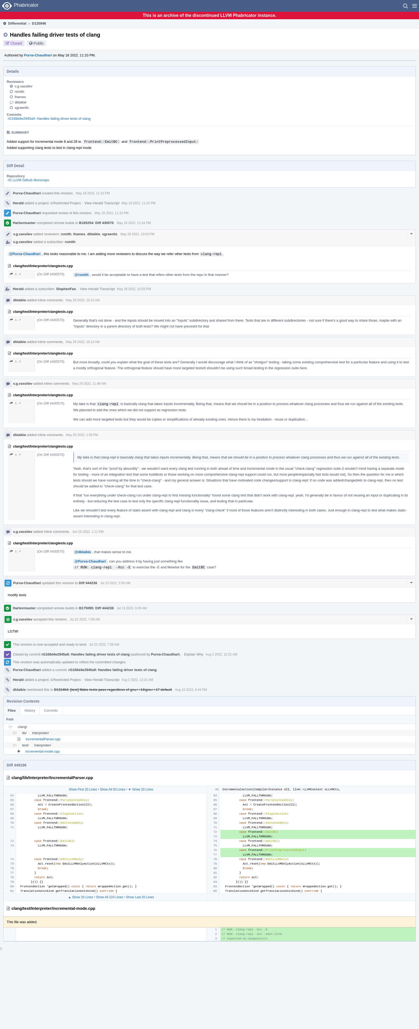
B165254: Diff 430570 (96, 223)
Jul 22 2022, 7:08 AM (85, 619)
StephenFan (66, 289)
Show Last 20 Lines (140, 897)
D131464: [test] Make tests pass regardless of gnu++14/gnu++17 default (113, 690)
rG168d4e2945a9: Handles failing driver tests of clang (49, 119)
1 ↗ (15, 274)
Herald (18, 203)
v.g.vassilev (23, 86)
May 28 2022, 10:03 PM (137, 234)
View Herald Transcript (101, 203)
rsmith (19, 92)
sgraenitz (22, 108)
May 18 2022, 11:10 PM (93, 193)
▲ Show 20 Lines (80, 897)
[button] (414, 6)
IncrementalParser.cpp (43, 739)
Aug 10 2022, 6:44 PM (191, 690)
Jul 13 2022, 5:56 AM (115, 583)
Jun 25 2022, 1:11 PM (87, 532)
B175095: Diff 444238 (96, 608)
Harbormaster (24, 223)
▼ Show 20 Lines (140, 789)
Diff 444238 (88, 583)
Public (39, 43)
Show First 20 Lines (83, 789)
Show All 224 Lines (109, 897)
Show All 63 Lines (112, 789)
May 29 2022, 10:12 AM (83, 300)
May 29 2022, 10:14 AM (83, 342)
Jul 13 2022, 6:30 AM (132, 608)
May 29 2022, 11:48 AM (89, 384)
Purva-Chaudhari (38, 55)
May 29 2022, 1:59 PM (82, 435)
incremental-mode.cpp (42, 751)
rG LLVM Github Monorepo (28, 180)
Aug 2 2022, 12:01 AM (221, 654)
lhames (20, 97)
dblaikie (20, 102)
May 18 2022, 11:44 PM (134, 223)
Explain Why (193, 654)
